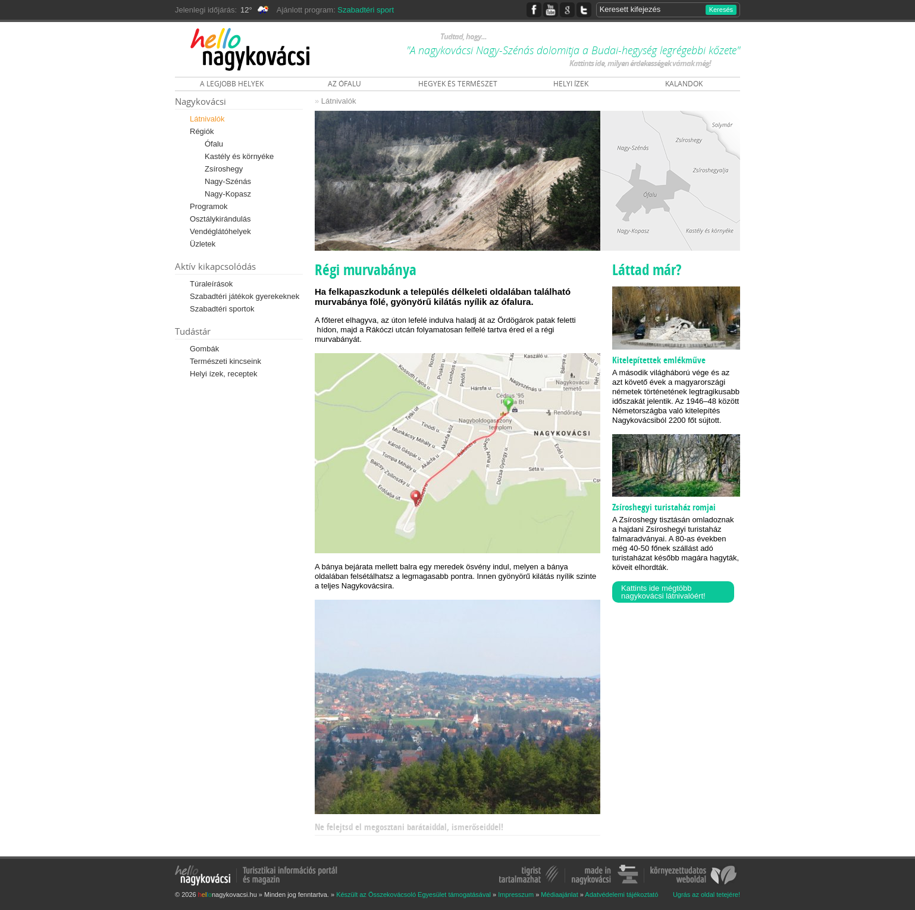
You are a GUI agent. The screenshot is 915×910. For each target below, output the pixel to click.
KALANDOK (684, 84)
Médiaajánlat (559, 894)
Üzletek (202, 243)
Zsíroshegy (224, 168)
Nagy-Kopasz (228, 193)
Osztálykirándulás (220, 218)
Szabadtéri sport (365, 9)
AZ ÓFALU (344, 84)
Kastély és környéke (239, 156)
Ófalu (214, 143)
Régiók (202, 131)
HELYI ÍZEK (570, 84)
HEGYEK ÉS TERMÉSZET (457, 84)
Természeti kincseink (225, 361)
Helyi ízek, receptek (223, 373)
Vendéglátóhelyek (220, 231)
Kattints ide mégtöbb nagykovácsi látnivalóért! (663, 592)
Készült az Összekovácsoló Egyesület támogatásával (413, 894)
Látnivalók (207, 118)
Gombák (204, 348)
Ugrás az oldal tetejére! (706, 895)
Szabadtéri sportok (222, 308)
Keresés (721, 9)
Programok (209, 206)
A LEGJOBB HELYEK (232, 84)
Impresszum (516, 894)
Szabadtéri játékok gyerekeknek (244, 296)
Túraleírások (211, 283)
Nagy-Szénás (228, 181)
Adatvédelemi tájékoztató (621, 894)
